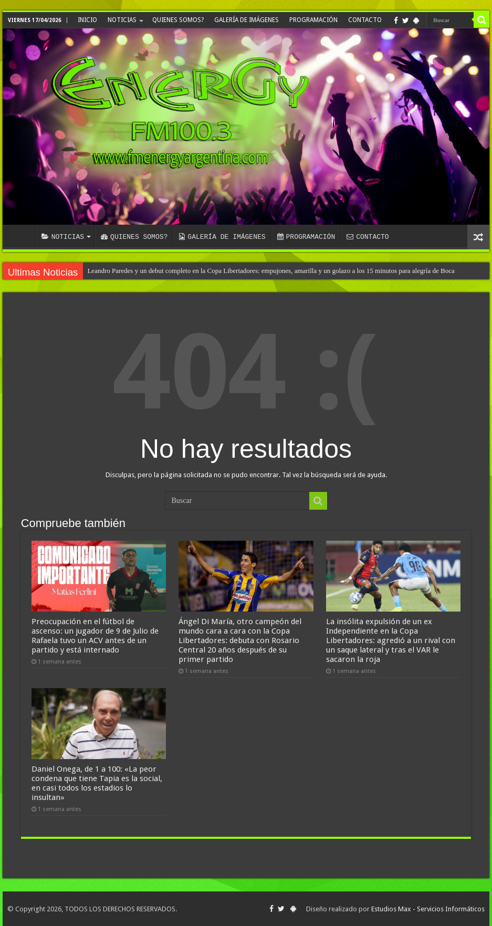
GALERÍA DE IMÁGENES (246, 20)
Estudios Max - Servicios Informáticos (428, 909)
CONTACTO (365, 20)
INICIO (87, 20)
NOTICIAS (122, 20)
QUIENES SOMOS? (178, 20)
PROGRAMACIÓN (313, 20)
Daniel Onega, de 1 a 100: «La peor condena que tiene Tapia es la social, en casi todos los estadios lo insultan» (97, 783)
